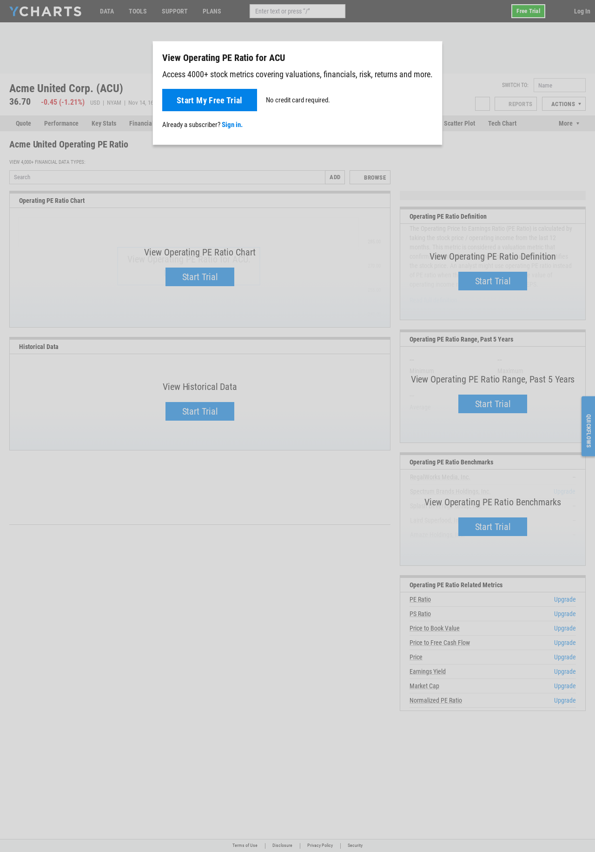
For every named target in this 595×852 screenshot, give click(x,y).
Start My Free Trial (210, 100)
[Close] (431, 56)
